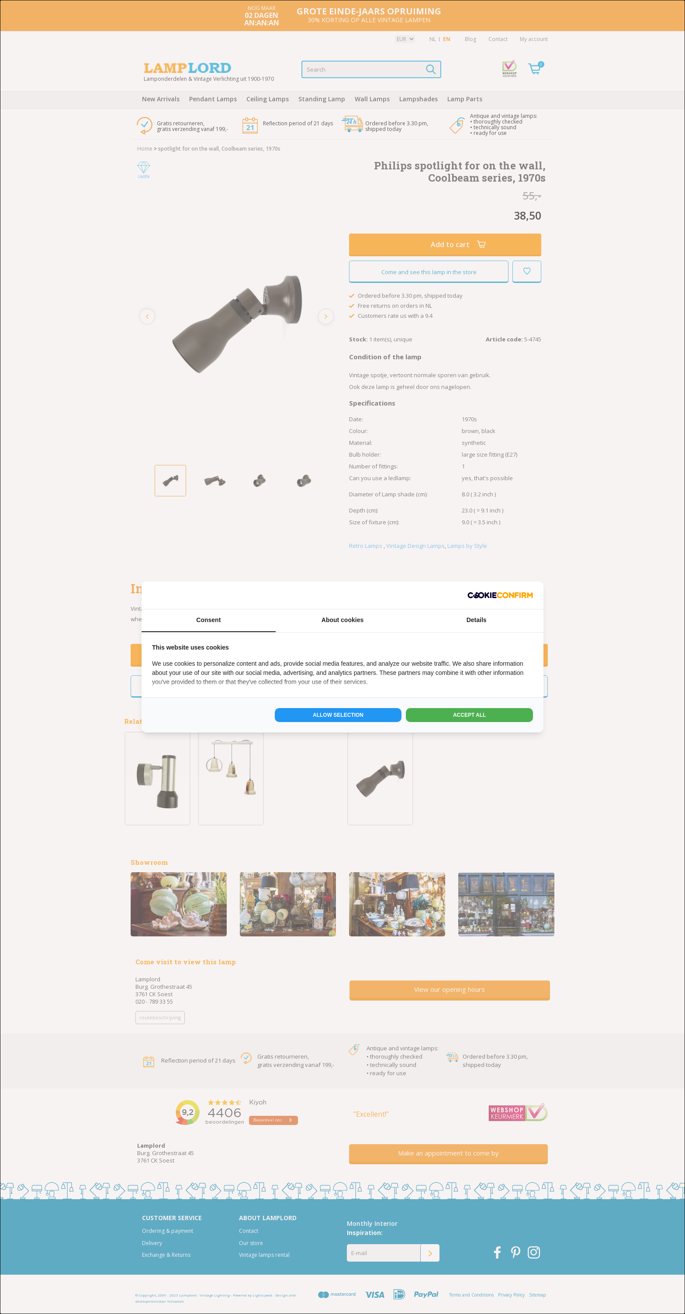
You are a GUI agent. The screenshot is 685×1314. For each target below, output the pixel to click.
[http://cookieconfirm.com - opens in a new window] (500, 595)
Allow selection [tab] (338, 715)
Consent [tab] (208, 619)
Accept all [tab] (469, 715)
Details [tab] (477, 619)
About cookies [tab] (342, 619)
